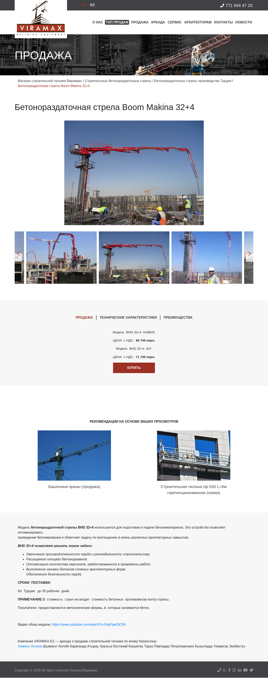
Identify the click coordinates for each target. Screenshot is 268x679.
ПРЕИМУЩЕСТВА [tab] (178, 317)
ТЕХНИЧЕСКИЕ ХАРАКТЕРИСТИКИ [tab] (128, 317)
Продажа (139, 22)
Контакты (223, 22)
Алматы (24, 647)
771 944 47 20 (236, 5)
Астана (36, 647)
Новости (243, 22)
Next (250, 257)
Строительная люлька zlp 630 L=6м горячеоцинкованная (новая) (193, 490)
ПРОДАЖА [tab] (84, 317)
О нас (97, 22)
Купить (134, 368)
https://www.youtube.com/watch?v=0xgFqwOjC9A (89, 626)
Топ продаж (117, 22)
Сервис (175, 22)
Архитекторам (197, 22)
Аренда (158, 22)
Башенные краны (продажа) (74, 487)
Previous (18, 257)
